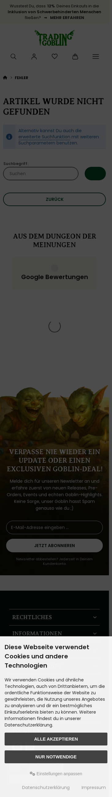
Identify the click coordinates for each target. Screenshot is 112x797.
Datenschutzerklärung (46, 787)
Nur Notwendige (55, 756)
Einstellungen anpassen (56, 773)
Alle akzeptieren (56, 739)
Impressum (94, 787)
